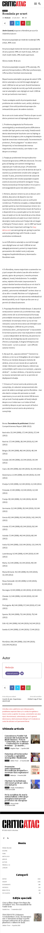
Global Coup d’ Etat (35, 699)
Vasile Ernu (5, 909)
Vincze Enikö (14, 803)
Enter (7, 748)
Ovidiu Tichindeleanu (17, 788)
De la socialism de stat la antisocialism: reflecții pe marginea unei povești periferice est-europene (16, 798)
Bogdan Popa (14, 748)
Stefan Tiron (14, 761)
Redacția (7, 18)
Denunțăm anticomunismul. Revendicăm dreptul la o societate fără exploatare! (17, 770)
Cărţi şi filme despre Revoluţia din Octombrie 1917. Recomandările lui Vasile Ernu (16, 905)
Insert (5, 11)
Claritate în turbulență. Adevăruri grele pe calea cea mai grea (16, 783)
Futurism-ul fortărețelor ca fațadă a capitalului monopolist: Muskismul (16, 756)
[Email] (22, 673)
